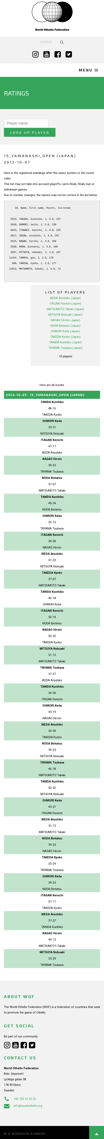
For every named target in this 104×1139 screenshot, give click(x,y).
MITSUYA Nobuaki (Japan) (65, 306)
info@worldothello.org (23, 1097)
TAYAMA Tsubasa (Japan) (65, 339)
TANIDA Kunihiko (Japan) (65, 333)
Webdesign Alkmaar (28, 1124)
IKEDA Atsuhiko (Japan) (65, 289)
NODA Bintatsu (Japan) (65, 317)
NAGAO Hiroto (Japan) (65, 311)
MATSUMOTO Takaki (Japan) (65, 300)
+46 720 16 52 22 (20, 1090)
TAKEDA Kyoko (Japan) (65, 328)
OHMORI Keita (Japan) (65, 322)
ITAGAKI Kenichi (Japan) (65, 294)
